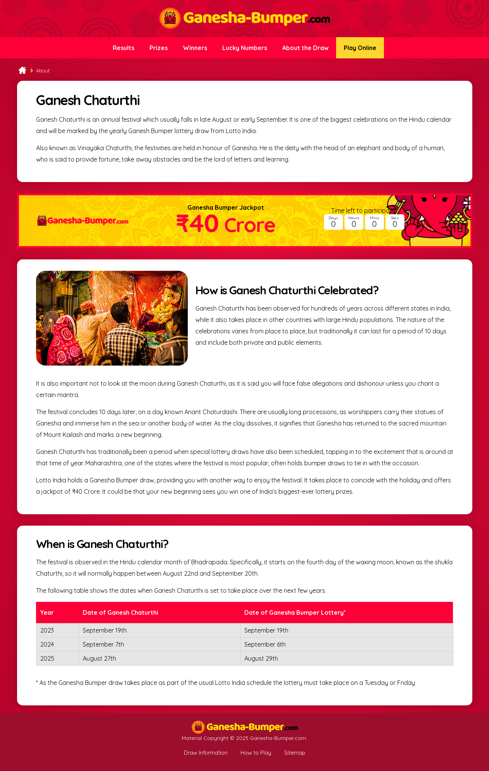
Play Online (360, 48)
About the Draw (305, 48)
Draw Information (206, 752)
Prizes (158, 48)
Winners (195, 48)
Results (123, 48)
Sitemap (294, 752)
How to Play (256, 752)
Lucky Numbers (244, 48)
